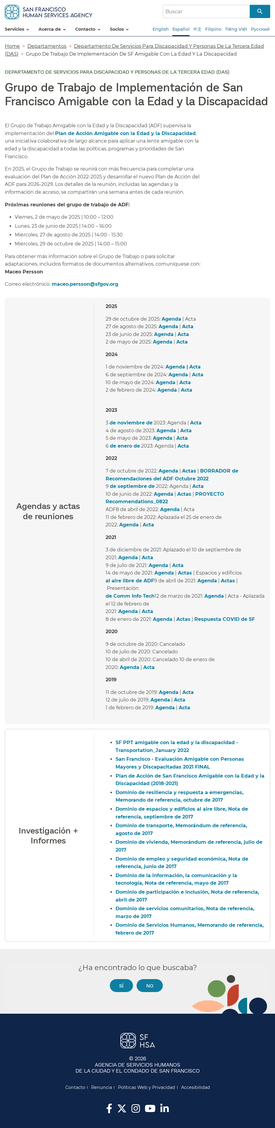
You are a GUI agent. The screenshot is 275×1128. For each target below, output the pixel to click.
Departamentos (46, 46)
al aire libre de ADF (130, 581)
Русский (260, 29)
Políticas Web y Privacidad (146, 1087)
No (149, 985)
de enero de (125, 446)
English (161, 29)
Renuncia (101, 1087)
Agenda (171, 319)
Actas (189, 471)
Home (12, 46)
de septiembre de (132, 486)
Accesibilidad (195, 1087)
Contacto (75, 1087)
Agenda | (176, 367)
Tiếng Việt (236, 29)
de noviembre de (131, 423)
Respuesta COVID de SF (224, 619)
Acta (187, 326)
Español (181, 29)
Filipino (213, 29)
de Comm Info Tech (130, 596)
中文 (197, 29)
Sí (121, 985)
